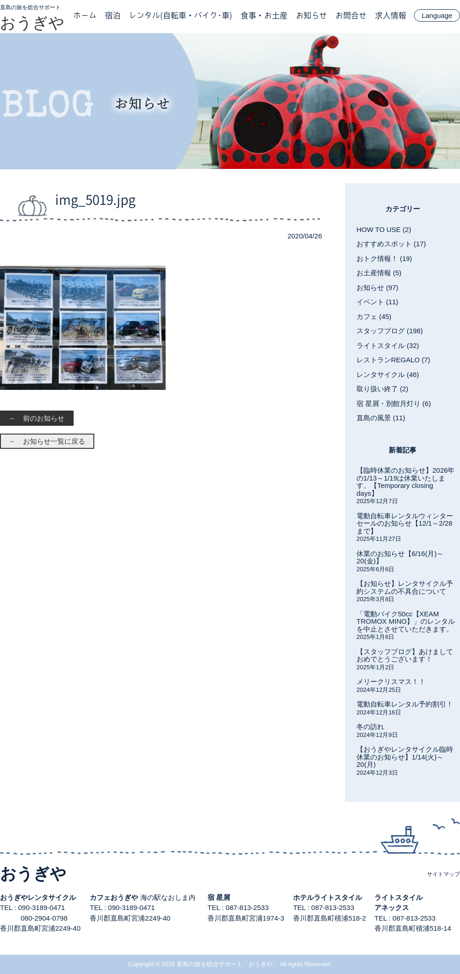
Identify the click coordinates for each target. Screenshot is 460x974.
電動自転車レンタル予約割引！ (404, 704)
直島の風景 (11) (380, 418)
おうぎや (32, 22)
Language (437, 15)
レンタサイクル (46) (387, 374)
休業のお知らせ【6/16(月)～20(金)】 (399, 557)
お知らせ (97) (377, 287)
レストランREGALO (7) (393, 360)
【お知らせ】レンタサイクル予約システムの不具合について (404, 587)
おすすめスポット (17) (391, 244)
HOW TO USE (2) (383, 229)
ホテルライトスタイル (327, 897)
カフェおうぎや (114, 897)
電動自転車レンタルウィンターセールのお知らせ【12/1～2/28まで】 (404, 523)
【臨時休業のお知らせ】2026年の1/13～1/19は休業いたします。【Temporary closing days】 (405, 481)
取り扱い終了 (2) (382, 389)
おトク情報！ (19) (384, 258)
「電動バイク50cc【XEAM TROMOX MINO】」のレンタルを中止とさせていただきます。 (405, 621)
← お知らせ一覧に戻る (47, 441)
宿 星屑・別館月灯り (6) (393, 403)
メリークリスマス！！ (391, 681)
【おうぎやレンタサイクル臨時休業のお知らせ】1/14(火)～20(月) (404, 756)
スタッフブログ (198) (389, 331)
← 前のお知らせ (36, 418)
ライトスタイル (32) (387, 345)
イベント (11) (377, 302)
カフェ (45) (373, 316)
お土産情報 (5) (379, 273)
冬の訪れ (370, 726)
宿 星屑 (218, 897)
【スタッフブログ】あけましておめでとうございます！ (404, 655)
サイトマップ (443, 874)
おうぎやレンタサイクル (38, 897)
